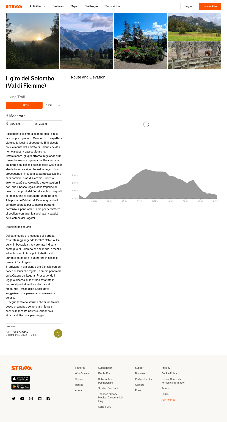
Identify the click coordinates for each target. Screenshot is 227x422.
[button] (32, 41)
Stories (79, 379)
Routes (79, 385)
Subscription (113, 6)
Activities (38, 6)
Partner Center (143, 379)
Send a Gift (104, 407)
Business (140, 373)
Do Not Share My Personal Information (173, 380)
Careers (139, 385)
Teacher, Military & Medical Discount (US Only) (110, 397)
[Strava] (14, 6)
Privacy (166, 368)
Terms (165, 388)
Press (138, 390)
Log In (188, 6)
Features (58, 6)
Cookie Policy (169, 373)
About (78, 390)
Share (49, 105)
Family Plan (104, 373)
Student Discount (108, 388)
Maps (74, 6)
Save (24, 105)
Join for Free (210, 6)
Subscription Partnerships (105, 380)
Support (139, 368)
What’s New (82, 373)
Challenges (91, 6)
